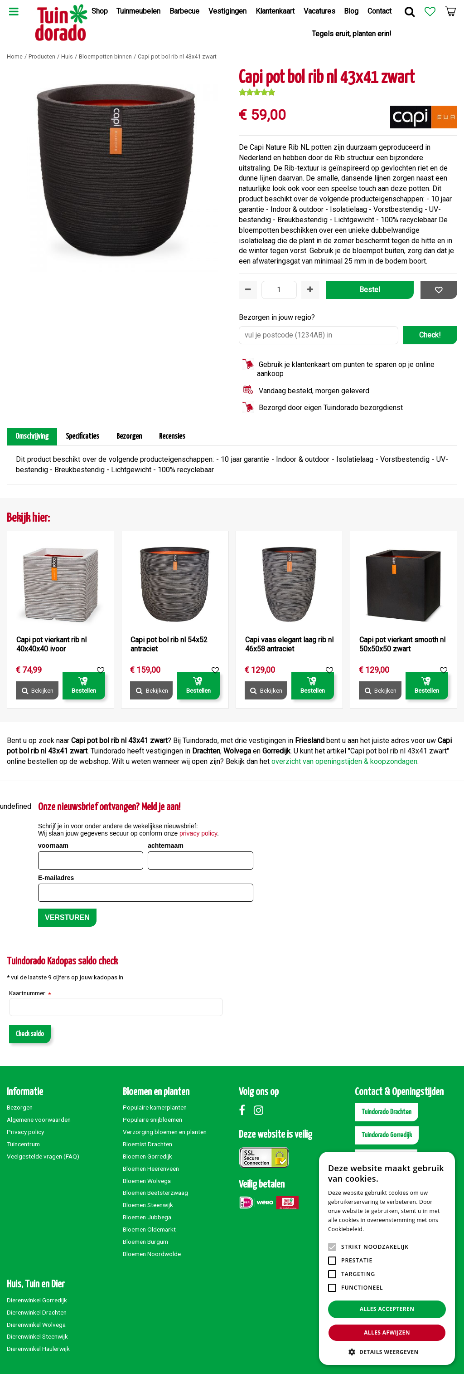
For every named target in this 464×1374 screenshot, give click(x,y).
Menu (13, 11)
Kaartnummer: (30, 993)
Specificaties (82, 436)
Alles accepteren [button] (387, 1309)
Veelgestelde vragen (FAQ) (43, 1156)
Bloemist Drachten (147, 1144)
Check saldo (30, 1034)
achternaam (166, 845)
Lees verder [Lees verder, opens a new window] (381, 1229)
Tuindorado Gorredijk (387, 1135)
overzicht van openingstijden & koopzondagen (344, 761)
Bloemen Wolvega (147, 1180)
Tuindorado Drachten (386, 1112)
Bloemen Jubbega (147, 1217)
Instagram (260, 1110)
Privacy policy (25, 1131)
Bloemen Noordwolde (152, 1253)
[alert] (387, 1258)
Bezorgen (129, 436)
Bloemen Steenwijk (148, 1204)
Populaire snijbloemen (152, 1119)
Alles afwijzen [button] (387, 1332)
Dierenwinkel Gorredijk (37, 1300)
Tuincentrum (23, 1144)
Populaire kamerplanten (155, 1107)
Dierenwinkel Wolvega (36, 1324)
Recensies (172, 436)
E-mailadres (56, 877)
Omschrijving (31, 436)
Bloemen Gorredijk (147, 1156)
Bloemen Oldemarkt (149, 1229)
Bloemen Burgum (145, 1241)
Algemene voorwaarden (39, 1119)
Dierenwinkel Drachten (37, 1312)
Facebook (245, 1110)
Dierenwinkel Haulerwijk (38, 1348)
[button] (387, 1351)
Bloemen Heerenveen (151, 1168)
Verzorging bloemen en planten (165, 1131)
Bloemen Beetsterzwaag (155, 1192)
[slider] (257, 92)
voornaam (53, 845)
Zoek (409, 11)
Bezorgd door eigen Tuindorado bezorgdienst (331, 407)
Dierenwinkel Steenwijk (37, 1336)
